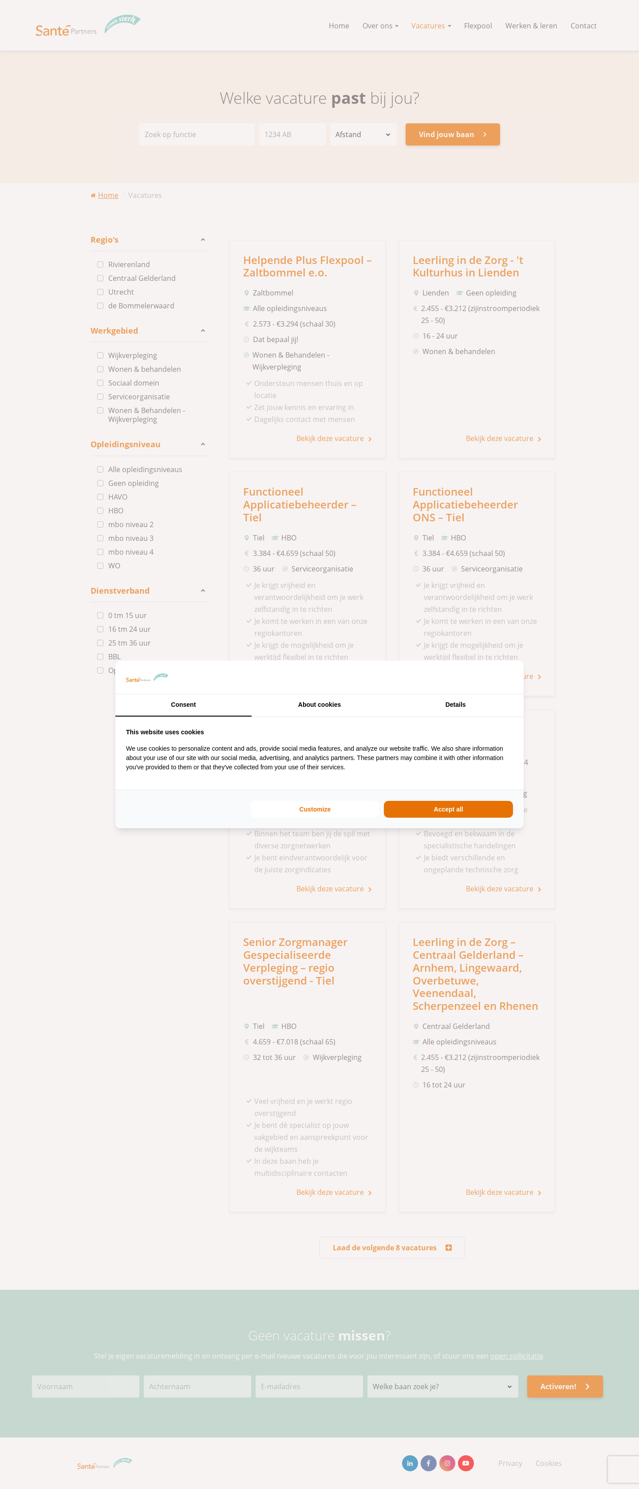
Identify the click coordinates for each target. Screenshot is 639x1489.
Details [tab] (456, 704)
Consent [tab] (183, 704)
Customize (315, 809)
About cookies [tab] (319, 704)
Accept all (448, 809)
